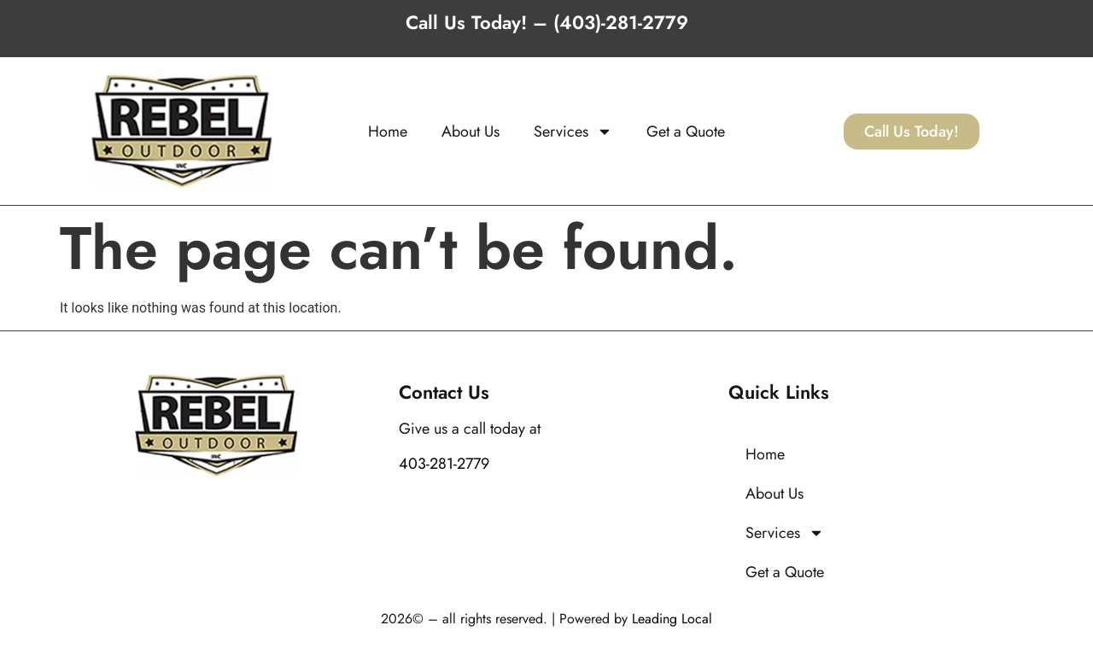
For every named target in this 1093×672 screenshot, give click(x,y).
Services (573, 131)
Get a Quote (685, 131)
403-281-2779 (444, 464)
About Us (470, 131)
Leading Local (672, 618)
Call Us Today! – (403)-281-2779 (547, 22)
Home (387, 131)
